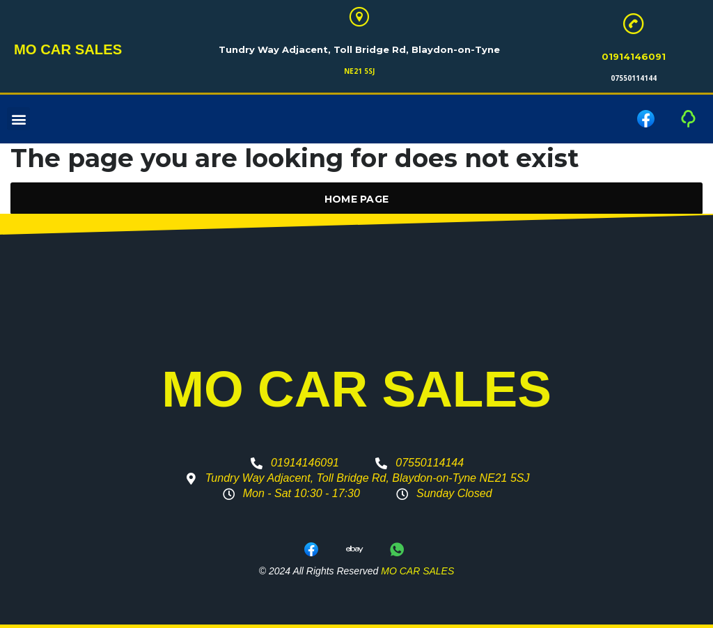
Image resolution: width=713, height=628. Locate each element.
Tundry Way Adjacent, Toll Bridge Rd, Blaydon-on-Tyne (359, 49)
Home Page (356, 199)
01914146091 (634, 56)
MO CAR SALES (62, 50)
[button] (18, 119)
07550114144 (634, 78)
